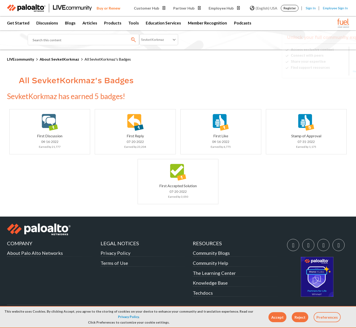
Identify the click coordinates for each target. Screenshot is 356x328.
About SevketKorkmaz (59, 59)
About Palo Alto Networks (35, 253)
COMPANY (19, 243)
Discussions (47, 23)
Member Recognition (207, 23)
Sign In (311, 8)
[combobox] (83, 39)
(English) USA (263, 8)
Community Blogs (211, 253)
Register (289, 8)
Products (112, 23)
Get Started (18, 23)
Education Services (163, 23)
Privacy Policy (128, 317)
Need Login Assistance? (328, 71)
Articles (89, 23)
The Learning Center (214, 273)
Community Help (210, 263)
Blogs (70, 23)
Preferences (327, 317)
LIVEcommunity (20, 59)
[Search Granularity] (159, 39)
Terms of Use (114, 263)
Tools (133, 23)
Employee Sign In (335, 8)
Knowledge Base (210, 283)
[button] (277, 317)
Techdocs (203, 293)
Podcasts (242, 23)
